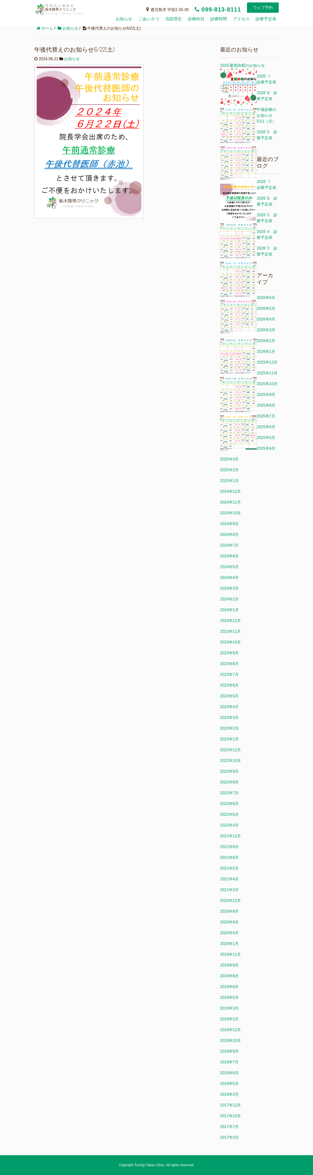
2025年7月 (266, 416)
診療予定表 (266, 19)
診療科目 (196, 19)
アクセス (241, 19)
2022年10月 (230, 761)
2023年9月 (229, 653)
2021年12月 (230, 836)
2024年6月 (229, 556)
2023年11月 (230, 631)
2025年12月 (267, 362)
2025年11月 (267, 373)
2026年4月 (266, 319)
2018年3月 (229, 1094)
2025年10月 (267, 384)
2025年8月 (266, 405)
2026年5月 (266, 308)
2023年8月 (229, 664)
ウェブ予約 (263, 7)
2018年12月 (230, 1030)
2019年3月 (229, 1008)
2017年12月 (230, 1105)
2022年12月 (230, 750)
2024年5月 (229, 567)
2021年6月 (229, 857)
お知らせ (124, 19)
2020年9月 (229, 911)
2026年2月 (266, 341)
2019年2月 (229, 1019)
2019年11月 (230, 954)
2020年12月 (230, 901)
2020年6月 (229, 922)
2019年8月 (229, 976)
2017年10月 (230, 1116)
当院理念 (173, 19)
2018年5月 (229, 1084)
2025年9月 (266, 394)
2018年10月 (230, 1040)
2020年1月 (229, 944)
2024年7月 (229, 545)
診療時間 (218, 19)
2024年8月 (229, 534)
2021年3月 (229, 890)
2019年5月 (229, 997)
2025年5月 (266, 438)
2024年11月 (230, 502)
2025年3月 (229, 459)
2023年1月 (229, 739)
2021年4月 (229, 879)
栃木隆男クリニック (83, 14)
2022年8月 (229, 782)
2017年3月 (229, 1137)
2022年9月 (229, 771)
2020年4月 (229, 933)
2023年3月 (229, 717)
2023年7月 (229, 674)
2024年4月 (229, 578)
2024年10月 (230, 513)
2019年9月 (229, 965)
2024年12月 (230, 491)
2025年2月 (229, 470)
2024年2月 (229, 599)
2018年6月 (229, 1073)
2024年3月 (229, 588)
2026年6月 (266, 298)
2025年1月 (229, 481)
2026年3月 (266, 330)
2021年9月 (229, 847)
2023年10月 (230, 642)
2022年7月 (229, 793)
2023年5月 (229, 696)
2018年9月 (229, 1051)
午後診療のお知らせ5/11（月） (266, 115)
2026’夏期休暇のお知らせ (242, 65)
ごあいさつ (148, 19)
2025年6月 (266, 427)
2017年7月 (229, 1127)
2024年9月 (229, 524)
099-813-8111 (218, 9)
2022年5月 (229, 814)
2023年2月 (229, 728)
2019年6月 (229, 987)
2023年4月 (229, 707)
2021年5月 (229, 868)
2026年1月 (266, 351)
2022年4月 (229, 825)
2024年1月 (229, 610)
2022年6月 (229, 804)
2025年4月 (266, 448)
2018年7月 (229, 1062)
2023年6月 (229, 685)
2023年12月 (230, 621)
